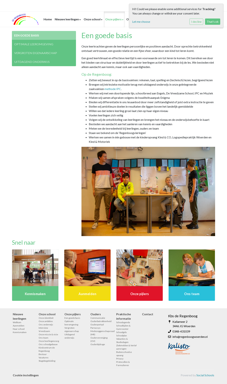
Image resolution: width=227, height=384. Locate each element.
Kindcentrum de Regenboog (47, 349)
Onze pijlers (113, 19)
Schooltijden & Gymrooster (123, 327)
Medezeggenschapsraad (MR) (100, 333)
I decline (196, 21)
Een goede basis (26, 35)
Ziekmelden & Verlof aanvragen (126, 347)
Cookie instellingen (26, 375)
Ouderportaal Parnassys (97, 326)
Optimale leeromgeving (33, 44)
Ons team (43, 337)
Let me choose (141, 21)
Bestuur (43, 354)
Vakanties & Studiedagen (122, 340)
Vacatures (44, 357)
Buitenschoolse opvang (124, 354)
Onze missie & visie (48, 334)
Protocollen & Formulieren (123, 364)
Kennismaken (20, 332)
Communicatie (97, 318)
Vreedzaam (44, 331)
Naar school (19, 329)
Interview (43, 327)
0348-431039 (181, 331)
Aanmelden (18, 325)
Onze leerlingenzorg (49, 341)
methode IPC (113, 89)
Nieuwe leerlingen (67, 19)
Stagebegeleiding (47, 360)
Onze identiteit (46, 318)
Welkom (17, 322)
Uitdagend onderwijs (32, 61)
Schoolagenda (123, 322)
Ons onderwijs (46, 324)
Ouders (95, 314)
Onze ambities (46, 321)
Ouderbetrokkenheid (100, 321)
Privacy (119, 358)
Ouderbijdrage (97, 344)
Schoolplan (121, 335)
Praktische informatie (123, 316)
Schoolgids (121, 332)
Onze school (92, 19)
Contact (147, 314)
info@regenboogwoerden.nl (190, 336)
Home (48, 19)
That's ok (213, 21)
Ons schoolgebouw (48, 344)
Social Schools (205, 375)
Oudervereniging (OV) (98, 339)
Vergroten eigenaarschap (35, 53)
